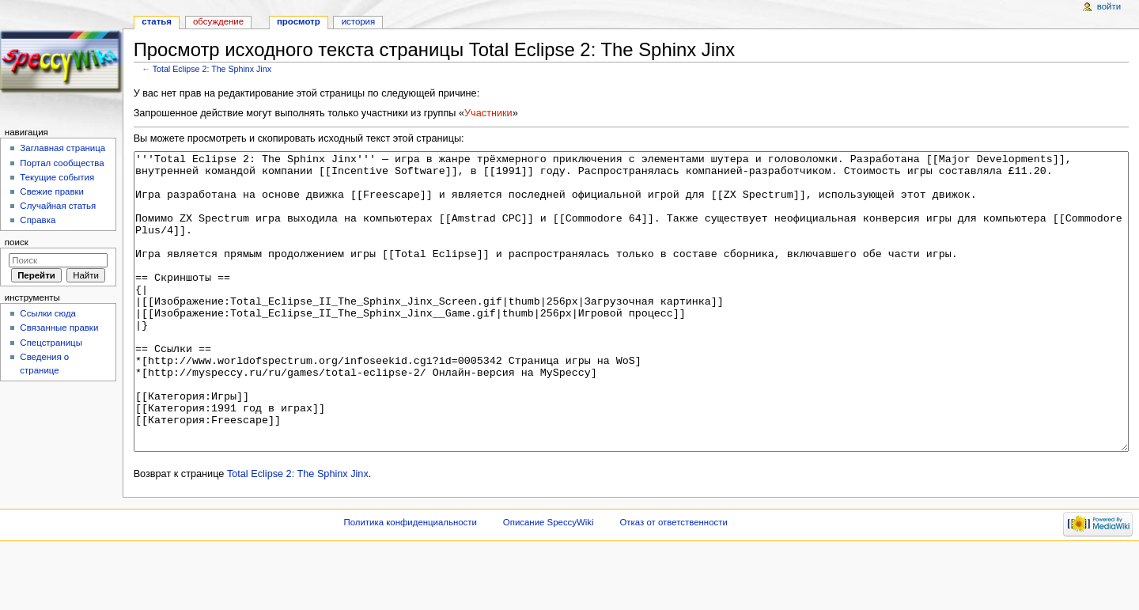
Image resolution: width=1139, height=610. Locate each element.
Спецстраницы (51, 342)
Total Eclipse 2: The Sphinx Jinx (212, 69)
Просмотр (298, 21)
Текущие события (57, 177)
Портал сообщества (62, 163)
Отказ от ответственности (673, 581)
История (359, 21)
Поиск (16, 242)
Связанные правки (59, 327)
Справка (37, 220)
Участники (488, 113)
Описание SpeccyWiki (548, 581)
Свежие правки (52, 191)
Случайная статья (58, 205)
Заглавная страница (62, 148)
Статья (157, 21)
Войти (1109, 6)
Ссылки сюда (48, 313)
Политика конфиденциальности (410, 581)
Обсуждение (218, 21)
